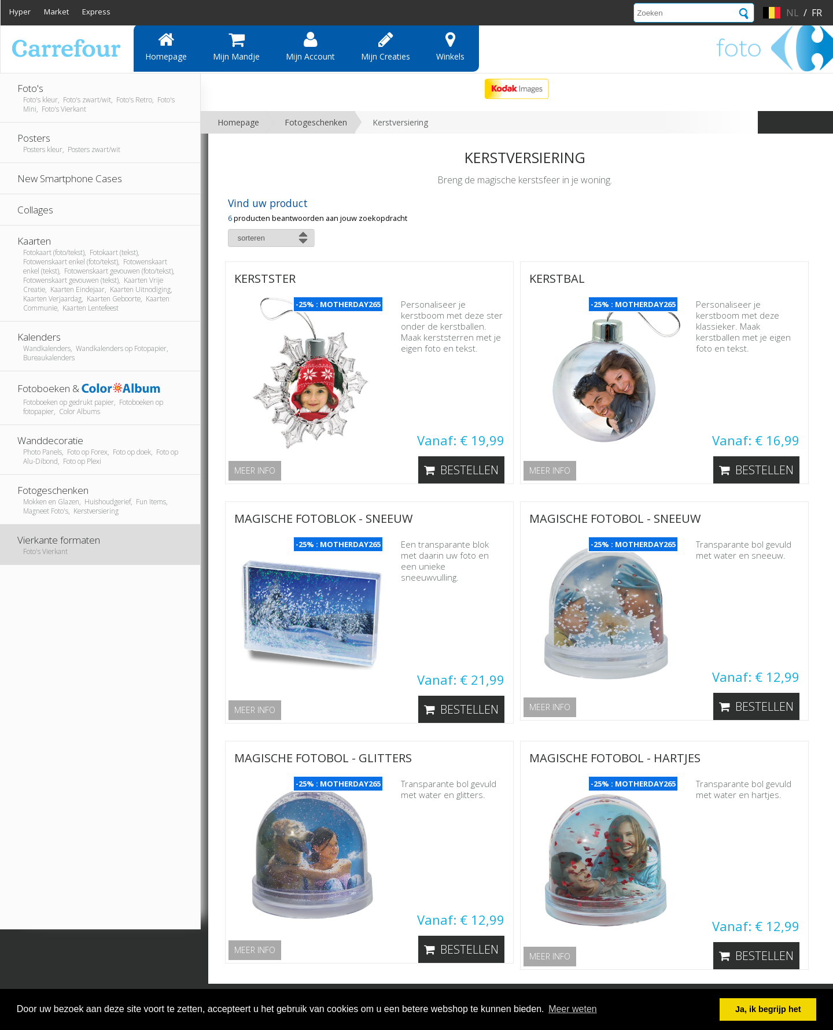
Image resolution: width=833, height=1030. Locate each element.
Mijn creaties (385, 46)
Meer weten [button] (572, 1009)
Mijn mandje (236, 46)
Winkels (450, 46)
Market (56, 11)
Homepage (166, 46)
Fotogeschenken (316, 122)
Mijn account (310, 46)
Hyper (20, 11)
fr (817, 12)
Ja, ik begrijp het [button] (768, 1009)
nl (792, 12)
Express (96, 11)
